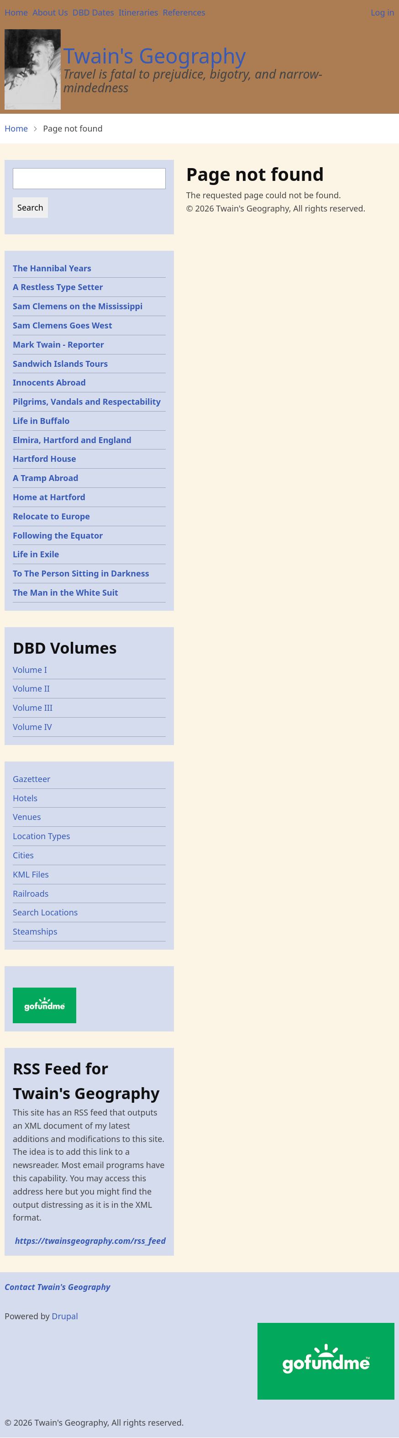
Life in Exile (36, 554)
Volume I (30, 669)
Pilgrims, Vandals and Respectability (87, 401)
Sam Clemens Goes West (62, 325)
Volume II (31, 688)
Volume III (32, 707)
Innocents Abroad (49, 382)
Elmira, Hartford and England (72, 439)
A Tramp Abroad (46, 477)
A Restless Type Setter (58, 286)
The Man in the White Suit (65, 592)
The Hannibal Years (52, 268)
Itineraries (138, 12)
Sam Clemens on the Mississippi (77, 306)
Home (16, 12)
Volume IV (32, 726)
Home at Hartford (49, 497)
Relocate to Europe (51, 516)
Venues (27, 816)
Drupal (65, 1316)
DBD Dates (93, 12)
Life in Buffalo (41, 420)
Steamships (35, 931)
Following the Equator (58, 535)
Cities (23, 855)
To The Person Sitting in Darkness (81, 573)
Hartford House (44, 458)
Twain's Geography (154, 55)
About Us (50, 12)
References (184, 12)
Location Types (41, 835)
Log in (382, 12)
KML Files (31, 874)
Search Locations (45, 912)
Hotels (25, 798)
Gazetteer (32, 778)
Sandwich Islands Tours (60, 363)
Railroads (30, 893)
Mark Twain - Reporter (58, 344)
